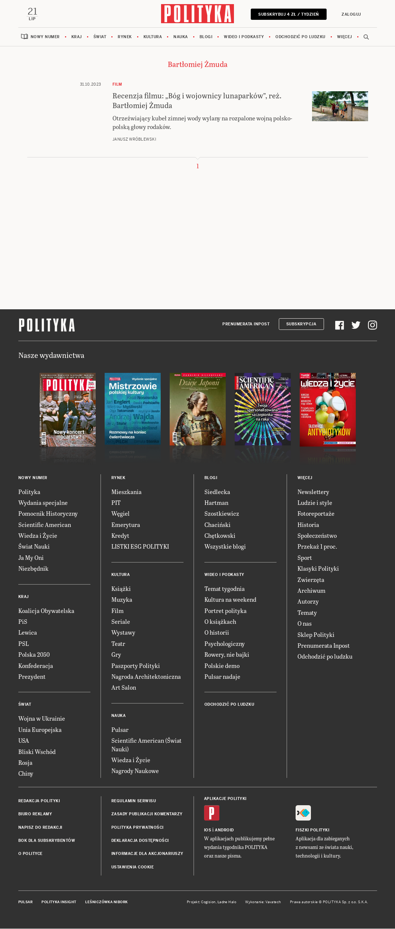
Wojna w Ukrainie (41, 719)
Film (117, 611)
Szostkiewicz (221, 514)
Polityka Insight (58, 902)
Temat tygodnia (224, 589)
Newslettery (313, 492)
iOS (208, 830)
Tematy (307, 612)
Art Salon (123, 688)
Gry (116, 654)
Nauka (180, 37)
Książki (121, 589)
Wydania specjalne (43, 503)
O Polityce (30, 854)
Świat (100, 37)
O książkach (220, 621)
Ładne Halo (227, 902)
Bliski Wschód (37, 752)
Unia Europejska (40, 730)
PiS (22, 621)
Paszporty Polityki (135, 666)
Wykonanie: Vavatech (263, 902)
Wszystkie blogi (225, 547)
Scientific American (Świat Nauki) (146, 744)
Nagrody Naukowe (135, 771)
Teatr (118, 644)
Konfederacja (35, 666)
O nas (304, 623)
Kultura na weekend (230, 600)
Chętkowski (219, 535)
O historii (216, 633)
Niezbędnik (33, 569)
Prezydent (32, 676)
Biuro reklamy (35, 814)
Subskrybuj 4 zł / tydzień (288, 14)
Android (224, 830)
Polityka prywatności (137, 827)
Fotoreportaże (315, 514)
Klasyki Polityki (318, 569)
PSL (23, 644)
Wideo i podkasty (244, 37)
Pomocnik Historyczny (48, 514)
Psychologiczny (224, 644)
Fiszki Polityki (313, 830)
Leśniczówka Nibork (106, 902)
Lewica (27, 633)
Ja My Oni (31, 558)
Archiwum (311, 590)
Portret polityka (225, 611)
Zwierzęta (310, 580)
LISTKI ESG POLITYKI (140, 547)
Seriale (120, 621)
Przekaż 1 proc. (317, 547)
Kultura (153, 37)
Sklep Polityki (315, 635)
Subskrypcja (301, 324)
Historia (308, 525)
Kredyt (120, 535)
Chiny (25, 774)
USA (23, 740)
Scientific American (44, 525)
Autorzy (308, 602)
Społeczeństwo (317, 535)
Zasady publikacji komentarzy (147, 814)
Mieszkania (126, 492)
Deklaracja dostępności (140, 840)
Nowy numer (45, 37)
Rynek (125, 37)
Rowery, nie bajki (226, 654)
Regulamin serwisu (133, 801)
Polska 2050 (34, 654)
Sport (304, 558)
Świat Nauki (34, 547)
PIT (116, 503)
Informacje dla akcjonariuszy (147, 854)
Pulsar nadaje (222, 676)
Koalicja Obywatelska (46, 611)
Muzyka (121, 600)
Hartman (216, 503)
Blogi (206, 37)
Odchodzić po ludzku (300, 37)
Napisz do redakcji (40, 827)
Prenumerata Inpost (245, 324)
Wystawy (123, 633)
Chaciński (217, 525)
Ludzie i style (314, 503)
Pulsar (120, 730)
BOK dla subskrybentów (46, 840)
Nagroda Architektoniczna (146, 676)
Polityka (29, 492)
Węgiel (120, 514)
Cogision (208, 902)
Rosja (25, 762)
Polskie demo (222, 666)
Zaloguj (351, 14)
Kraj (76, 37)
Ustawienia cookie (132, 867)
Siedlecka (217, 492)
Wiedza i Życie (37, 535)
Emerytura (125, 525)
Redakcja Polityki (39, 801)
